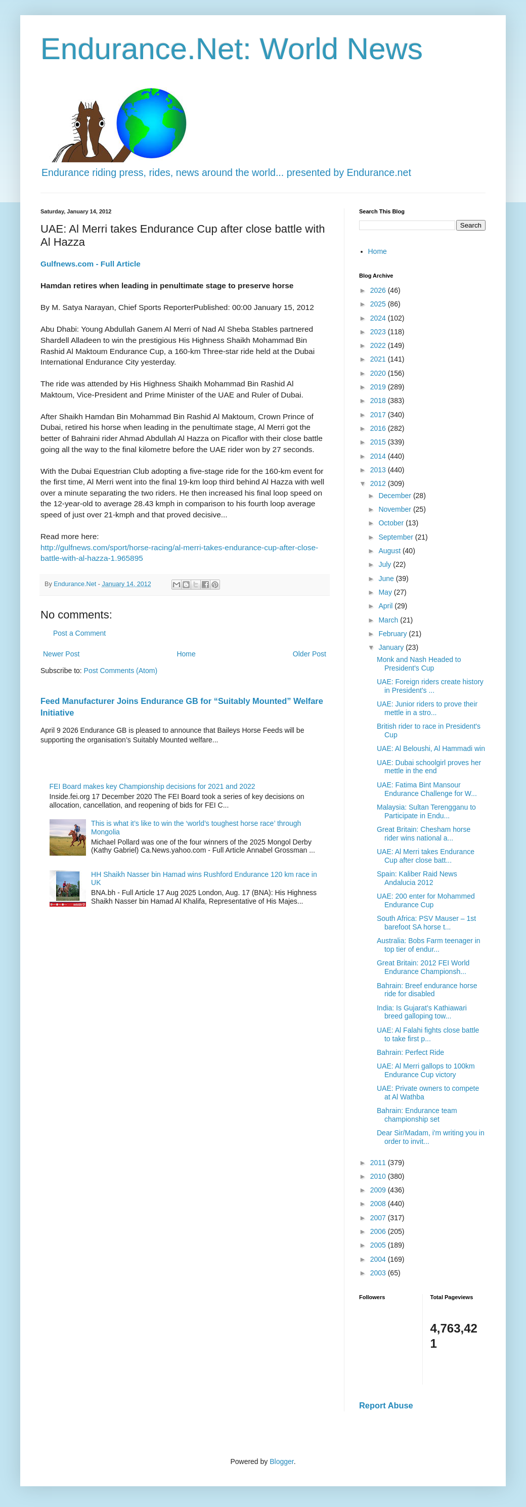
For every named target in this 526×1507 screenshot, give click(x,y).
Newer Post (61, 654)
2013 (379, 470)
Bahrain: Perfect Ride (410, 1052)
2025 (379, 304)
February (393, 634)
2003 (379, 1273)
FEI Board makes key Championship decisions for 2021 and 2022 (152, 786)
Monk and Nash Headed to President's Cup (419, 663)
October (392, 523)
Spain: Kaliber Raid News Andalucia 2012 (417, 878)
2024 (379, 318)
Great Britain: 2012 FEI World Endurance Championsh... (423, 967)
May (385, 592)
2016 (379, 428)
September (396, 537)
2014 (379, 456)
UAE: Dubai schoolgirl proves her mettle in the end (429, 767)
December (395, 496)
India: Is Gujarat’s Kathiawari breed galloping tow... (422, 1012)
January (392, 647)
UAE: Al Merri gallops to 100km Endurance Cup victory (426, 1070)
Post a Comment (79, 633)
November (395, 509)
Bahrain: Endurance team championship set (417, 1114)
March (389, 620)
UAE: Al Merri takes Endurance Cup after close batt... (425, 856)
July (385, 564)
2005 (379, 1245)
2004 (379, 1259)
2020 (379, 373)
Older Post (309, 654)
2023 (379, 332)
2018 (379, 400)
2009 (379, 1190)
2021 (379, 359)
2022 (379, 345)
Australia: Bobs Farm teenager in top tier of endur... (428, 945)
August (390, 551)
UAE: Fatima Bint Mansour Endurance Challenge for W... (427, 789)
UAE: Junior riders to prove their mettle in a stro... (427, 708)
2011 (379, 1163)
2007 (379, 1218)
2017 (379, 415)
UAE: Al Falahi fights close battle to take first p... (428, 1034)
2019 (379, 387)
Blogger (281, 1461)
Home (186, 654)
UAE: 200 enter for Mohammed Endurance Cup (426, 900)
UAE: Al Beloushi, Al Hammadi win (431, 748)
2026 (379, 290)
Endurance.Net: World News (231, 49)
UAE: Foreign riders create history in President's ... (430, 686)
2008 (379, 1204)
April (386, 606)
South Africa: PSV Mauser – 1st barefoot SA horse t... (426, 922)
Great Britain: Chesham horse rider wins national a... (423, 833)
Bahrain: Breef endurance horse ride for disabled (427, 990)
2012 (379, 483)
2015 (379, 442)
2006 (379, 1231)
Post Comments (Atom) (120, 671)
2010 (379, 1176)
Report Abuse (386, 1405)
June (387, 578)
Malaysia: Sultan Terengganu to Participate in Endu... (426, 811)
